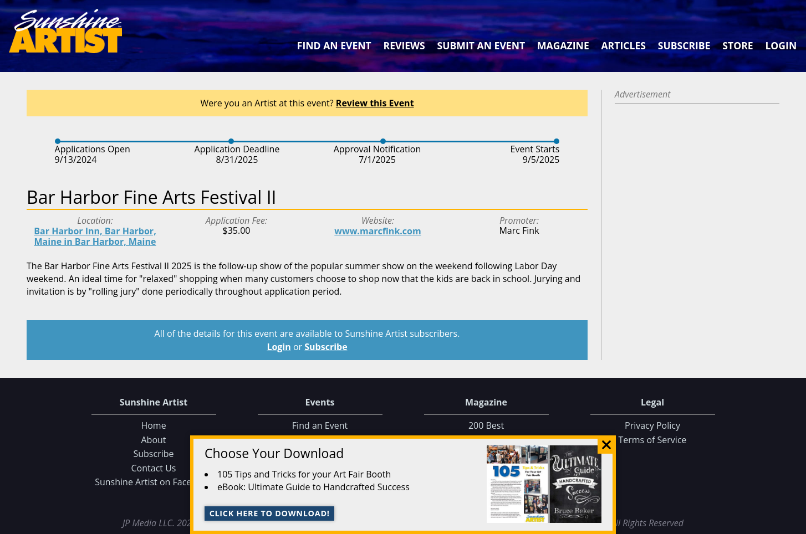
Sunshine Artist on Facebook (153, 482)
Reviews (404, 45)
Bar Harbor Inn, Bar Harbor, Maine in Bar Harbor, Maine (95, 236)
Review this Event (375, 103)
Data (793, 523)
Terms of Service (652, 440)
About (153, 440)
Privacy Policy (652, 425)
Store (737, 45)
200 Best (486, 425)
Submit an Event (481, 45)
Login (781, 45)
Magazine (563, 45)
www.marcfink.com (377, 231)
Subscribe (684, 45)
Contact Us (153, 468)
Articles (623, 45)
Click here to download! (270, 513)
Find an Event (334, 45)
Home (153, 425)
